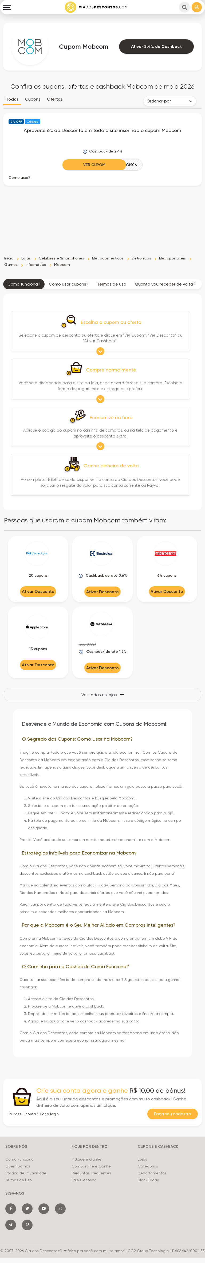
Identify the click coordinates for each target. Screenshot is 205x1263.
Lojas (142, 1159)
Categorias (148, 1166)
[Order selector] (169, 101)
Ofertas (55, 99)
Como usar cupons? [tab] (68, 284)
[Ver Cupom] (102, 165)
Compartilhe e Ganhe (91, 1166)
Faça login (49, 1114)
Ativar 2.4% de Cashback (156, 46)
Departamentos (152, 1173)
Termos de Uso (18, 1180)
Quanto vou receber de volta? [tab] (165, 284)
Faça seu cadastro (172, 1113)
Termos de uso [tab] (111, 284)
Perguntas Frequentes (91, 1173)
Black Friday (148, 1180)
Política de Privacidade (25, 1173)
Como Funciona (19, 1159)
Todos (12, 99)
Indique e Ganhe (86, 1159)
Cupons (33, 99)
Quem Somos (17, 1166)
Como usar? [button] (19, 177)
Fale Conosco (84, 1180)
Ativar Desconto (38, 591)
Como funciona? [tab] (23, 284)
